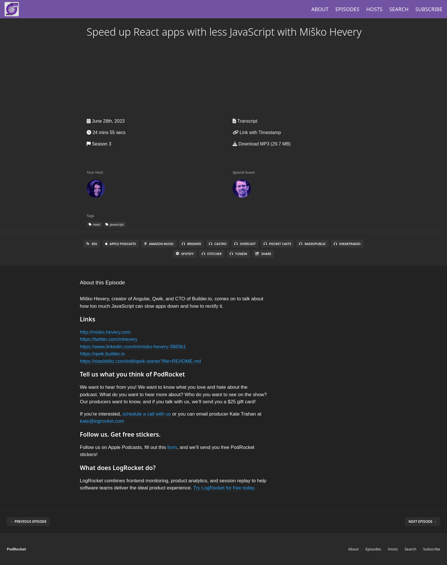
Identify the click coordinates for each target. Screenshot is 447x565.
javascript (114, 224)
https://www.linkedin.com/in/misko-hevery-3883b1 (133, 346)
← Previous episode (28, 521)
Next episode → (423, 521)
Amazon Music (159, 244)
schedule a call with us (146, 414)
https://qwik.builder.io (102, 354)
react (94, 224)
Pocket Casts (277, 244)
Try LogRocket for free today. (224, 488)
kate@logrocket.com (102, 421)
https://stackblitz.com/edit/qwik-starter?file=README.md (140, 361)
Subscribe (428, 9)
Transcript (245, 121)
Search (399, 9)
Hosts (374, 9)
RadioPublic (312, 244)
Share (263, 254)
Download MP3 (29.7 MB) (262, 143)
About (319, 9)
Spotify (185, 254)
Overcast (244, 244)
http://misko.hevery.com (105, 332)
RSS (91, 244)
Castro (217, 244)
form (172, 447)
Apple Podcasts (120, 244)
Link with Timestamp (257, 132)
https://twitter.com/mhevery (108, 339)
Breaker (191, 244)
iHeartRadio (347, 244)
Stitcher (212, 254)
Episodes (347, 9)
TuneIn (238, 254)
